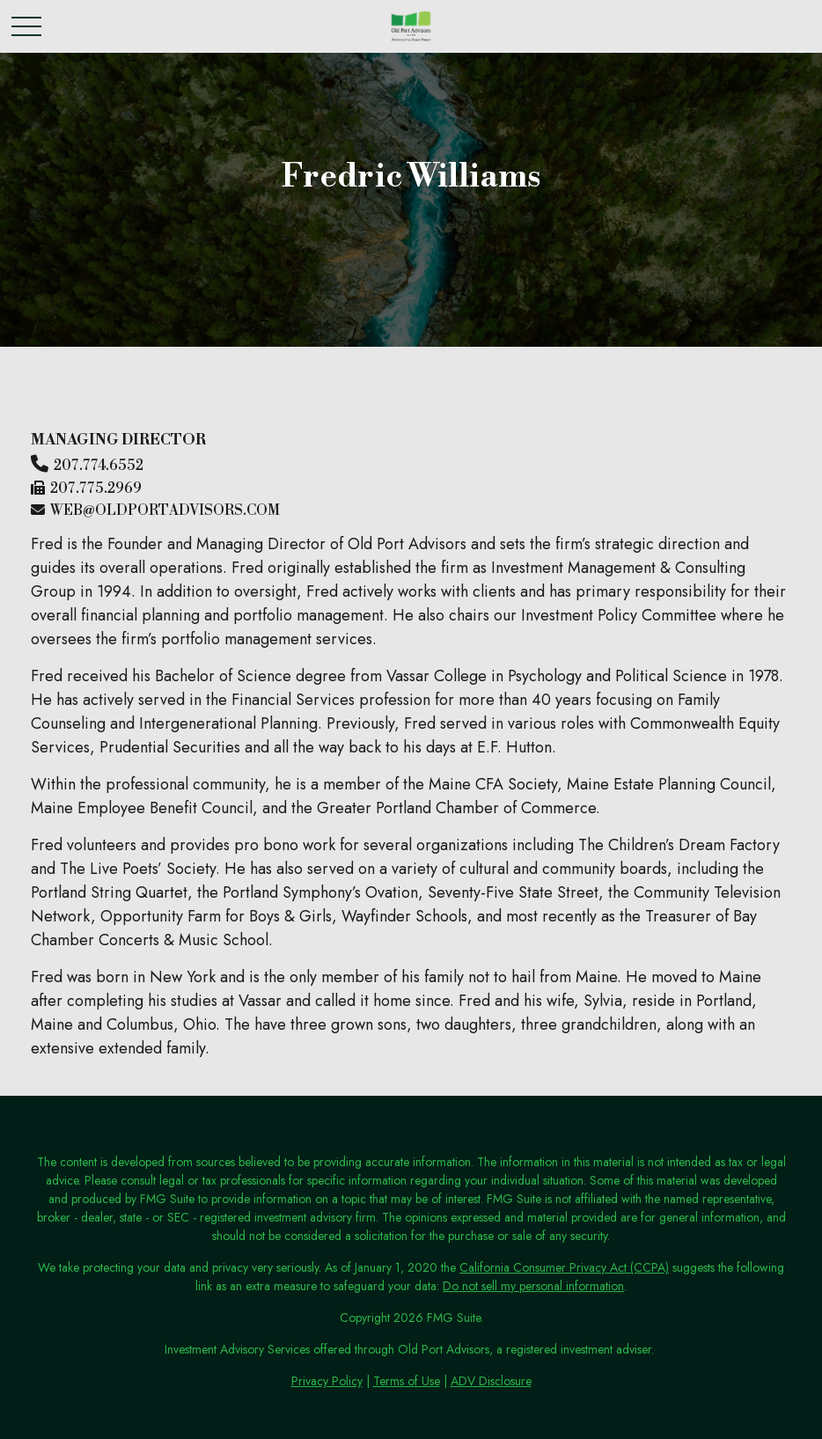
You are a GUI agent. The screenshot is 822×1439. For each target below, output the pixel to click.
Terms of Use (406, 1381)
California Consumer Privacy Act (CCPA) (564, 1267)
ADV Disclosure (491, 1381)
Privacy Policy (327, 1381)
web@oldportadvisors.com (165, 510)
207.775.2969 (96, 488)
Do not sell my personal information (533, 1286)
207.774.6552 (98, 465)
